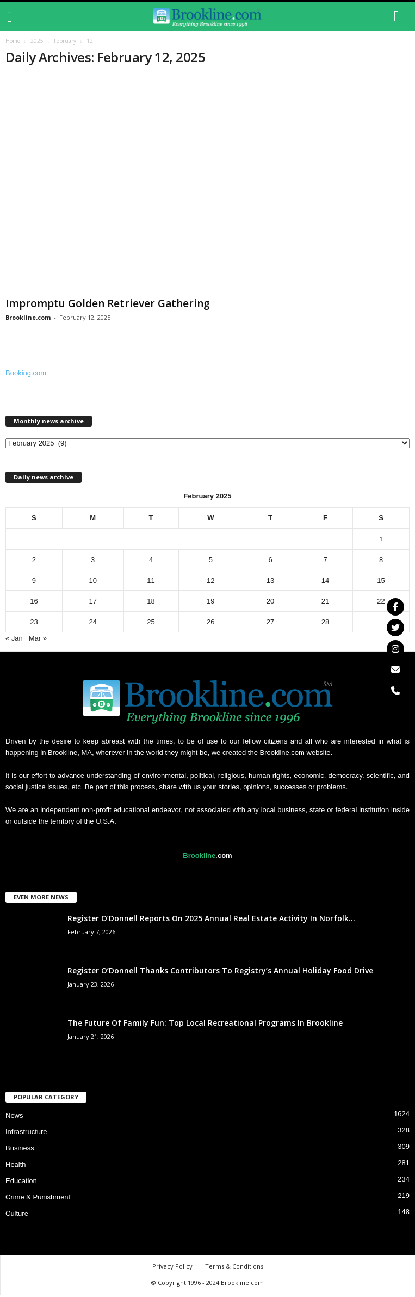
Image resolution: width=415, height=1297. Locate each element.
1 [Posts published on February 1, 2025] (381, 541)
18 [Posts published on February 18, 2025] (150, 603)
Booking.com (25, 375)
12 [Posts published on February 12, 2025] (210, 583)
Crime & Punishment (37, 1199)
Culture (16, 1215)
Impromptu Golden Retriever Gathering (107, 306)
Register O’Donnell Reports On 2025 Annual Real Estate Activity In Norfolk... (211, 920)
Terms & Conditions (234, 1268)
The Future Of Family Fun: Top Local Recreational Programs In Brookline (205, 1025)
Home (12, 43)
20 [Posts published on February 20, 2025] (270, 603)
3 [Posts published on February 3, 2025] (93, 562)
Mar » (38, 640)
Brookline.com (28, 319)
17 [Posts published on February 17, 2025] (93, 603)
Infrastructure (26, 1134)
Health (15, 1166)
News (14, 1117)
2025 (37, 43)
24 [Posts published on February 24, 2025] (93, 624)
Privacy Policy (172, 1268)
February (65, 43)
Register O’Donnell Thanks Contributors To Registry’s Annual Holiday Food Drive (220, 972)
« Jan (14, 640)
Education (21, 1183)
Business (19, 1150)
